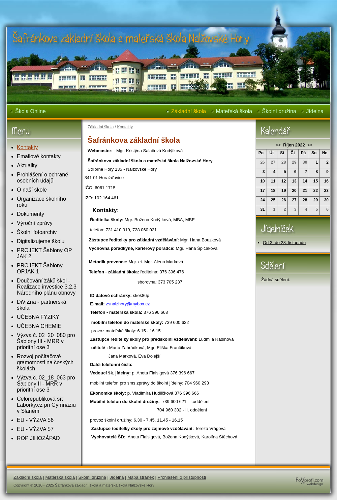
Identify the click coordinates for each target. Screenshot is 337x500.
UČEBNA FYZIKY (38, 317)
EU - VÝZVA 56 (35, 420)
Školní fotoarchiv (37, 232)
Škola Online (30, 111)
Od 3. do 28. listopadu (284, 242)
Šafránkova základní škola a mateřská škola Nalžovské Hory (120, 4)
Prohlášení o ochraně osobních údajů (42, 178)
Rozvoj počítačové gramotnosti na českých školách (45, 362)
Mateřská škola (234, 111)
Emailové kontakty (39, 156)
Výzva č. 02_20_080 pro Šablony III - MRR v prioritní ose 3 (46, 341)
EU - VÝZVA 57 (35, 429)
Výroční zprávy (35, 223)
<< (279, 144)
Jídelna (315, 111)
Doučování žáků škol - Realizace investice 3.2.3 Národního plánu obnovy (46, 287)
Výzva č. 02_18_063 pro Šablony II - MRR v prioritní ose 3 (46, 384)
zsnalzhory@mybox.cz (128, 303)
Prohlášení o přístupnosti (181, 477)
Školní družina (279, 111)
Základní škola (188, 111)
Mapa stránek (140, 477)
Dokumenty (30, 214)
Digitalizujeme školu (40, 241)
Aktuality (27, 165)
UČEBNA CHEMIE (39, 326)
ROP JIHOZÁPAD (38, 438)
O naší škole (32, 190)
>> (309, 144)
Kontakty (27, 147)
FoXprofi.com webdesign (289, 475)
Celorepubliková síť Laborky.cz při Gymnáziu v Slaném (46, 405)
